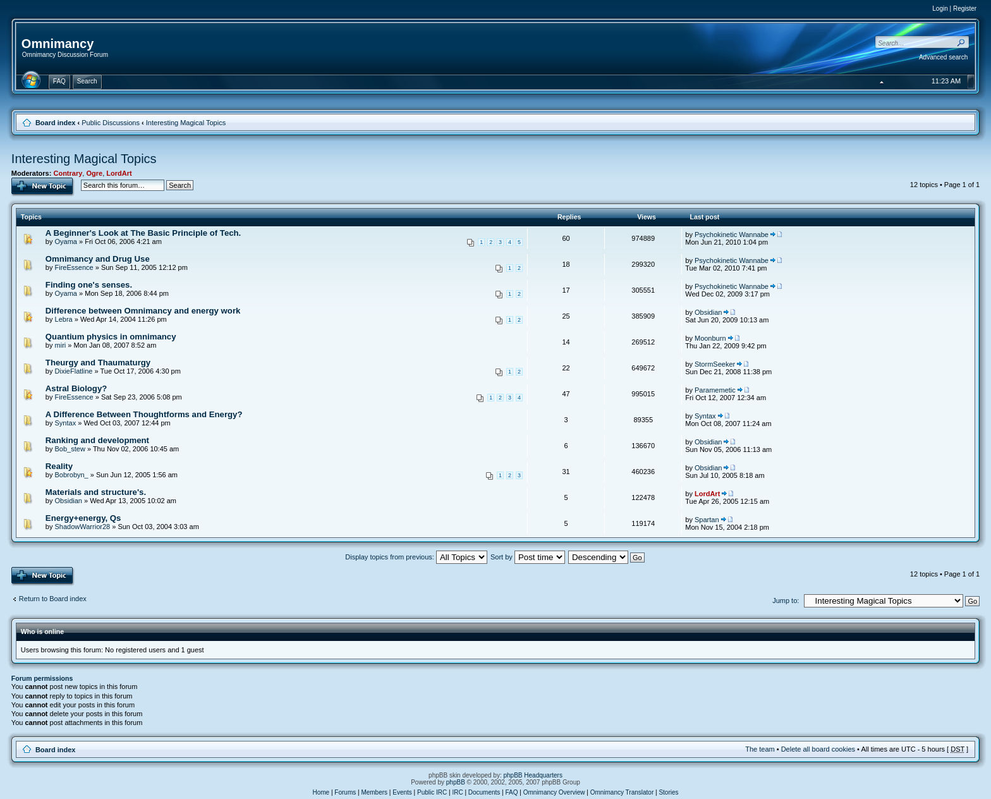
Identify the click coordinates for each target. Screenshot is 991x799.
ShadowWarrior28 (83, 526)
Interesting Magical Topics (186, 122)
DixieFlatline (74, 371)
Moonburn (710, 338)
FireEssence (74, 267)
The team (759, 749)
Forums (345, 792)
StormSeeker (715, 364)
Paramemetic (715, 390)
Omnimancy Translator (622, 792)
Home (320, 792)
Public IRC (432, 792)
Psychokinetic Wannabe (732, 234)
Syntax (65, 423)
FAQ (512, 792)
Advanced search (943, 57)
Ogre (94, 173)
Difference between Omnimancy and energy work (143, 310)
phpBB (455, 782)
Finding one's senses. (89, 285)
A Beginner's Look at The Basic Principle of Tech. (143, 233)
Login (939, 8)
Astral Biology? (76, 388)
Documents (484, 792)
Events (402, 792)
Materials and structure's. (96, 492)
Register (964, 8)
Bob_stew (70, 449)
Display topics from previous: (416, 557)
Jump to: (785, 600)
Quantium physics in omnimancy (111, 336)
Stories (668, 792)
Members (374, 792)
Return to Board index (53, 598)
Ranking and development (97, 440)
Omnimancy (57, 44)
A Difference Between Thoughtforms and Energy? (144, 414)
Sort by (527, 557)
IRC (457, 792)
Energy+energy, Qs (83, 518)
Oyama (66, 241)
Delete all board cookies (818, 749)
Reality (59, 466)
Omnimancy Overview (554, 792)
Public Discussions (111, 122)
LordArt (118, 173)
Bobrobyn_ (71, 475)
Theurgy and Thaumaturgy (98, 362)
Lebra (64, 319)
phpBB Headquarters (533, 775)
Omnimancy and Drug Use (98, 259)
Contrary (67, 173)
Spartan (707, 519)
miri (60, 345)
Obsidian (708, 312)
